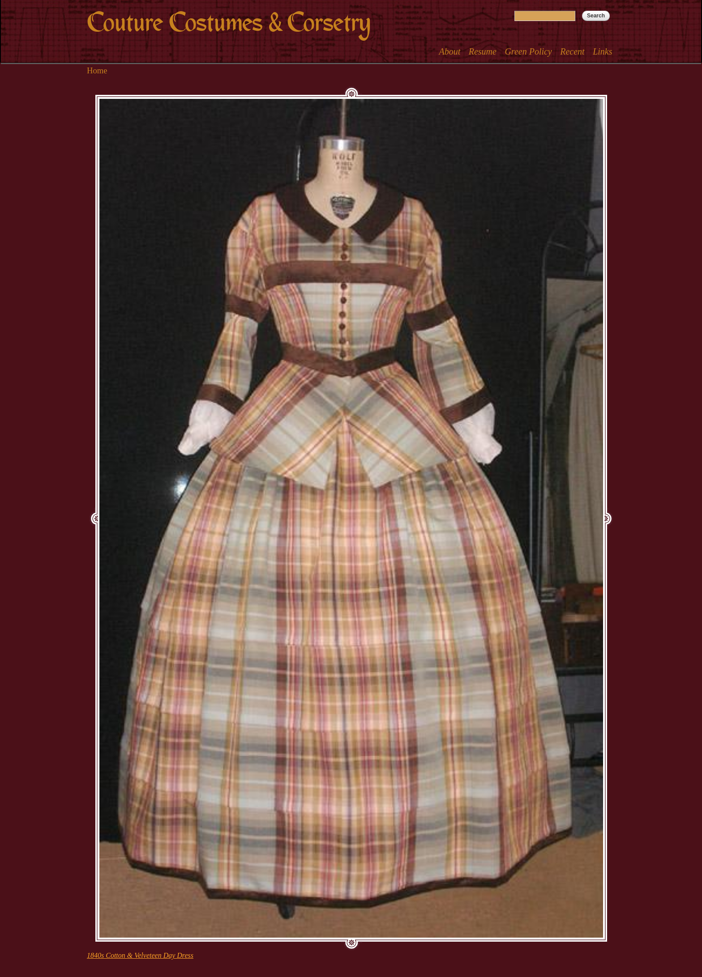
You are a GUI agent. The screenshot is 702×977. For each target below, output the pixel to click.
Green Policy (528, 51)
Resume (483, 51)
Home (97, 70)
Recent (572, 51)
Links (602, 51)
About (449, 51)
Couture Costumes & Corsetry (228, 22)
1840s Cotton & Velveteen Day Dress (140, 955)
